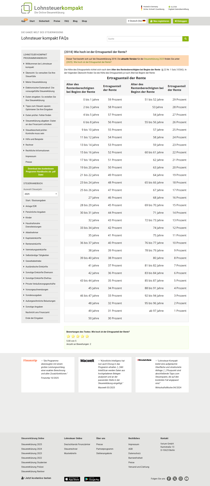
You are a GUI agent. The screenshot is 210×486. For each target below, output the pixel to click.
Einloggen (181, 21)
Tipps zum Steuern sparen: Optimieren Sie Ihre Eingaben (39, 108)
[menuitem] (136, 21)
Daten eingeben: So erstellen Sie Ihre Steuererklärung (41, 99)
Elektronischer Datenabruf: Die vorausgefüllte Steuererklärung (40, 89)
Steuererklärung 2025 (154, 59)
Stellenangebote (104, 453)
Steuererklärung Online (32, 438)
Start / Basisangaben (36, 200)
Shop (84, 21)
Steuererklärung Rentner (32, 471)
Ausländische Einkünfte (37, 266)
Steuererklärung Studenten (34, 462)
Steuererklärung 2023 (31, 453)
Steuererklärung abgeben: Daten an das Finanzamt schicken (41, 123)
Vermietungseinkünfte (36, 249)
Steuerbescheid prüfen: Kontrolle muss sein (36, 132)
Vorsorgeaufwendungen (37, 289)
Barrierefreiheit (135, 458)
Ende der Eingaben (34, 318)
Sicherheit (44, 21)
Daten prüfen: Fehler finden (38, 115)
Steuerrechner (70, 449)
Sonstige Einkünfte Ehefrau (38, 278)
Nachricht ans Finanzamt (37, 312)
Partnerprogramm (104, 449)
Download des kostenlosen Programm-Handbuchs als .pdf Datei (41, 171)
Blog (75, 21)
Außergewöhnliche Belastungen (40, 301)
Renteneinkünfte (33, 244)
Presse (29, 162)
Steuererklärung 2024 (31, 449)
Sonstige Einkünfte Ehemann (39, 272)
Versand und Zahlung (138, 467)
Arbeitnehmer (32, 232)
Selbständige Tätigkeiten (37, 255)
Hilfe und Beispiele (34, 139)
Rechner (29, 145)
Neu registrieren (159, 21)
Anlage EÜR (31, 206)
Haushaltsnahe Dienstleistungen (33, 225)
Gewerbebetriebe (33, 261)
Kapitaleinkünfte (33, 238)
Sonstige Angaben (34, 306)
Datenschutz (134, 453)
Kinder (29, 217)
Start (32, 21)
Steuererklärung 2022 (31, 458)
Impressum (31, 156)
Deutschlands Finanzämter (77, 444)
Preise (57, 21)
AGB (130, 449)
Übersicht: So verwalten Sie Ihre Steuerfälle (40, 75)
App (23, 21)
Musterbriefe (70, 453)
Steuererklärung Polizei (32, 467)
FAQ (67, 21)
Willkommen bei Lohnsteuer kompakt (39, 65)
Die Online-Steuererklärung (49, 12)
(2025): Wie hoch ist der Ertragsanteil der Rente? (89, 62)
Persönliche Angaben (36, 212)
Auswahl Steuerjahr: (32, 189)
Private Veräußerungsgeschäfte (40, 284)
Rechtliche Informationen (37, 150)
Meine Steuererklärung (36, 82)
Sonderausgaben (34, 295)
